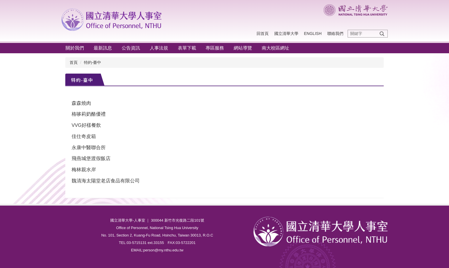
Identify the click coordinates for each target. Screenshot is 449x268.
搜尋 (382, 33)
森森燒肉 (81, 103)
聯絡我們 (335, 33)
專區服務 (215, 48)
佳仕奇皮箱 (84, 136)
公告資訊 (131, 48)
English (313, 33)
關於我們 (75, 48)
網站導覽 (243, 48)
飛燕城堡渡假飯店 (91, 158)
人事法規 (159, 48)
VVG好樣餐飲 (86, 125)
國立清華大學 (286, 33)
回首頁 (263, 33)
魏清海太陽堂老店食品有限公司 (106, 180)
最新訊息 (103, 48)
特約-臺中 (92, 62)
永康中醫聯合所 (89, 147)
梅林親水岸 (84, 169)
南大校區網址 (275, 48)
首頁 (74, 62)
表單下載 (187, 48)
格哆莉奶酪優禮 (89, 114)
